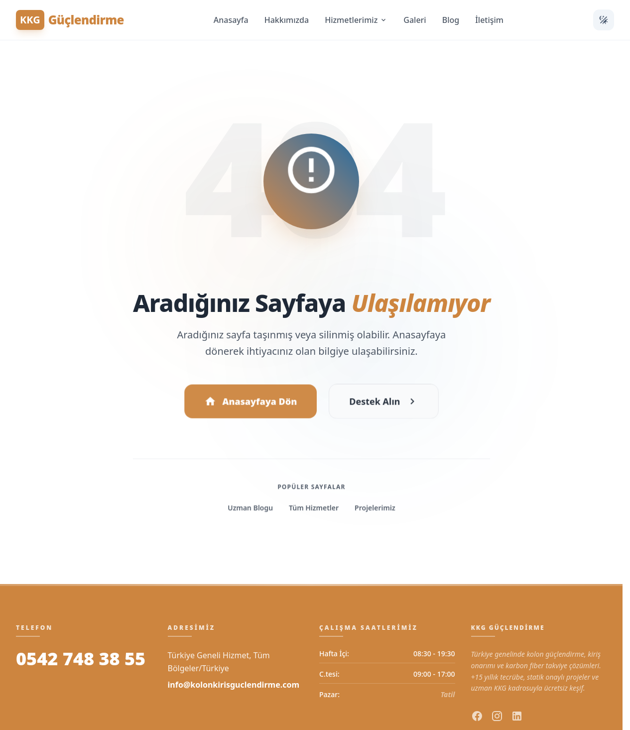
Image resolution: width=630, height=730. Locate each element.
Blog (450, 19)
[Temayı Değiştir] (603, 19)
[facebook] (477, 716)
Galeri (414, 19)
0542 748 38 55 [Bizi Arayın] (80, 659)
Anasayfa (231, 19)
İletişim (489, 19)
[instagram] (497, 716)
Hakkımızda (286, 19)
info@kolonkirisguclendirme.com (234, 684)
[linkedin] (517, 716)
